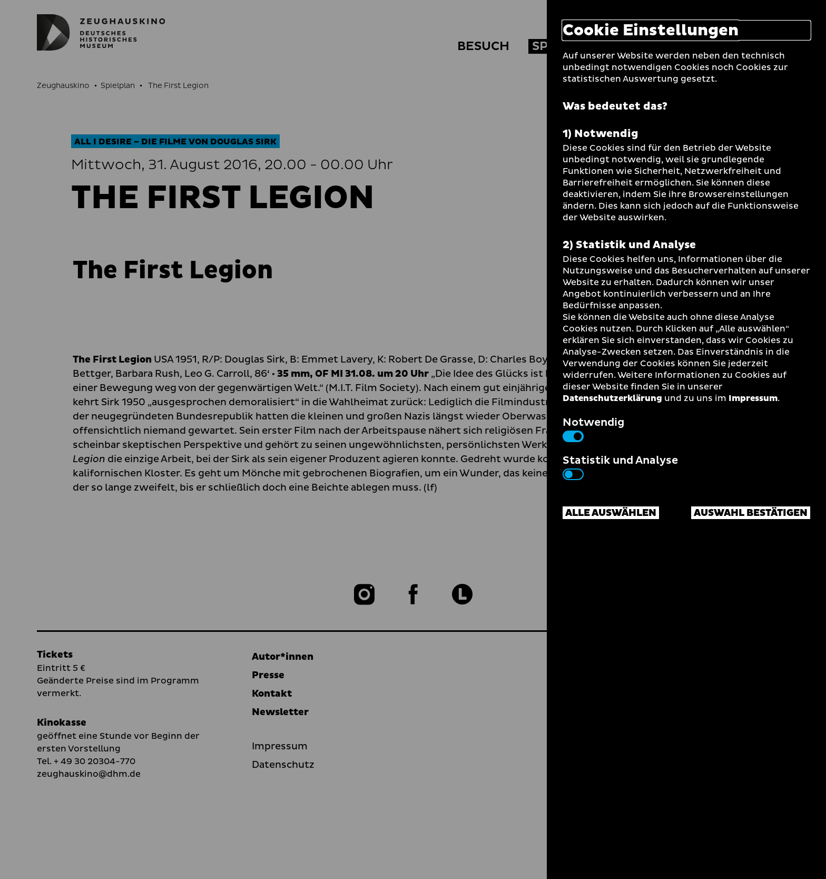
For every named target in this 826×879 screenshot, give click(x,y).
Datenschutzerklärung (612, 398)
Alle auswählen (610, 513)
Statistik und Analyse (620, 466)
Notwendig (593, 428)
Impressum (753, 398)
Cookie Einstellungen (651, 30)
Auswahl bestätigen (751, 513)
